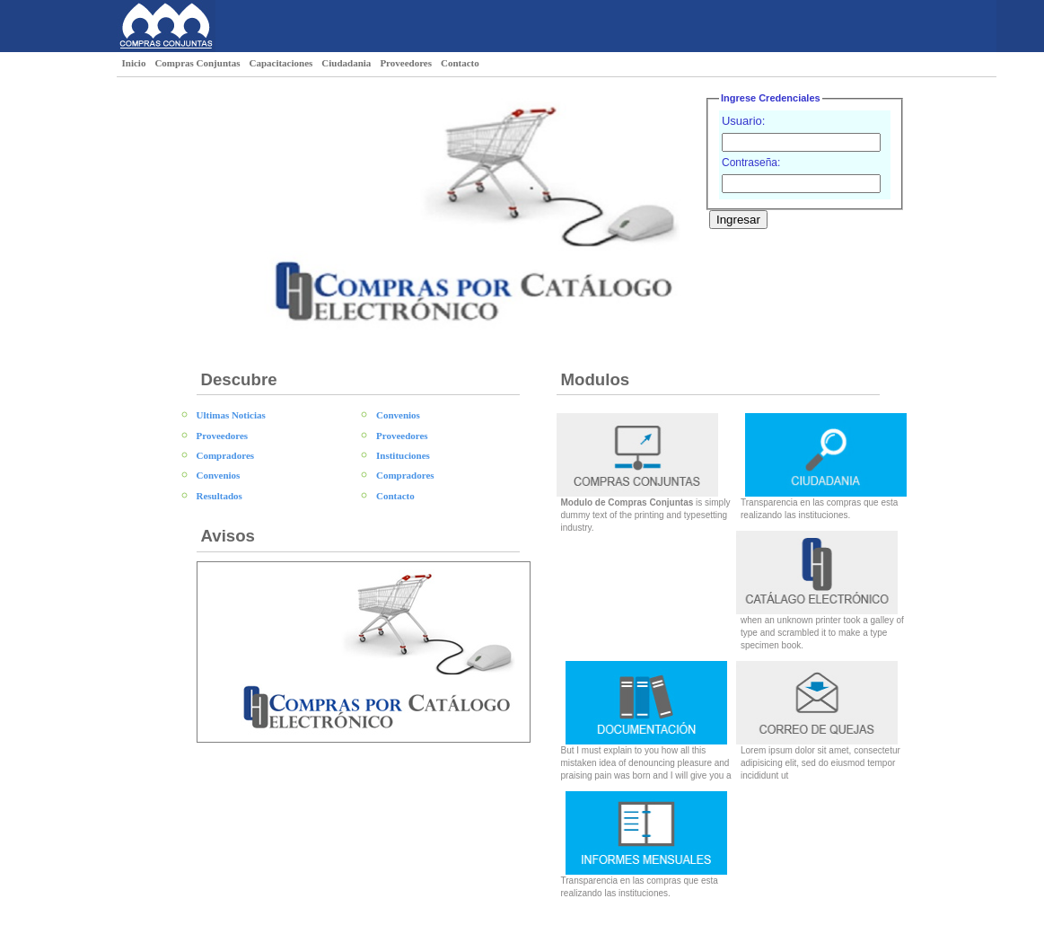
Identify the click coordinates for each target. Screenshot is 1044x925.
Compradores (226, 455)
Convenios (219, 475)
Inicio (134, 62)
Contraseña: (751, 162)
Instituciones (403, 455)
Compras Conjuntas (197, 62)
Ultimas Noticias (231, 415)
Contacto (460, 62)
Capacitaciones (280, 62)
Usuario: (743, 121)
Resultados (219, 495)
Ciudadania (346, 62)
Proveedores (406, 62)
